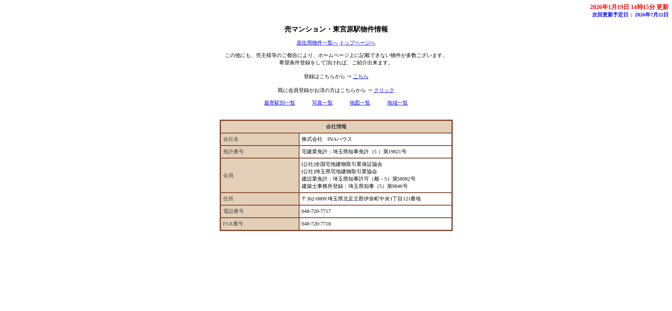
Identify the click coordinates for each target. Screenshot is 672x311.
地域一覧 (397, 103)
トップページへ (357, 43)
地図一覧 (360, 103)
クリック (384, 90)
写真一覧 (322, 103)
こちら (361, 76)
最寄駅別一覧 (279, 103)
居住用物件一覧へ (317, 43)
